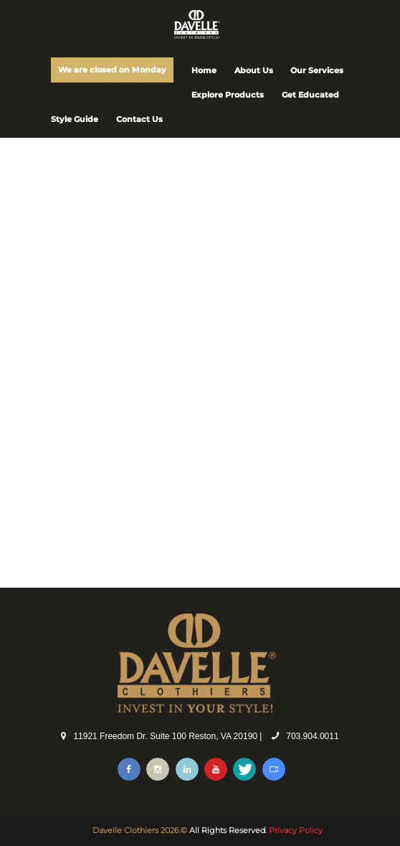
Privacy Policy (296, 830)
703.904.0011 (312, 736)
